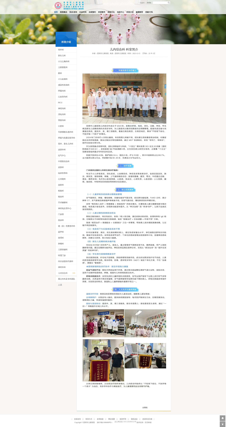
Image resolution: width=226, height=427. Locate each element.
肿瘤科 (61, 244)
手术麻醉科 (63, 203)
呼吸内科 (62, 91)
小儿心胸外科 (63, 61)
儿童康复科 (63, 67)
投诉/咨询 (73, 12)
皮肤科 (61, 167)
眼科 (60, 73)
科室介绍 (129, 12)
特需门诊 (62, 255)
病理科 (61, 238)
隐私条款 (134, 419)
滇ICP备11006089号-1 (104, 422)
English (142, 3)
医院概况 (63, 12)
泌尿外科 (62, 150)
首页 (56, 12)
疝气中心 (62, 155)
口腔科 (61, 126)
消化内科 (62, 114)
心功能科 (62, 179)
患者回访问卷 (147, 419)
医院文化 (111, 12)
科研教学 (101, 12)
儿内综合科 (63, 273)
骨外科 (61, 50)
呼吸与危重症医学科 (66, 138)
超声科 (61, 232)
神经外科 (62, 267)
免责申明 (122, 419)
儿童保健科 (63, 250)
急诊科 (61, 220)
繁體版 (149, 3)
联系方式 (88, 419)
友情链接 (100, 419)
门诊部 (61, 214)
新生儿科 (62, 56)
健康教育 (139, 12)
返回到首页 (222, 418)
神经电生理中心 (64, 208)
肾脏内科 (62, 120)
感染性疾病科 (63, 85)
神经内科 (62, 108)
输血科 (61, 197)
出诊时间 (82, 12)
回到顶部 (222, 424)
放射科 (61, 185)
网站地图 (111, 419)
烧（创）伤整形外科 (66, 226)
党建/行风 (149, 12)
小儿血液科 (63, 79)
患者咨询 (77, 419)
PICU (60, 103)
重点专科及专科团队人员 (66, 282)
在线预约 (92, 12)
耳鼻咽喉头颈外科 (65, 132)
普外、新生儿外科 (65, 144)
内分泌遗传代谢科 (65, 261)
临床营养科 (63, 173)
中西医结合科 (63, 161)
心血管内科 (63, 97)
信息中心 (120, 12)
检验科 (61, 191)
